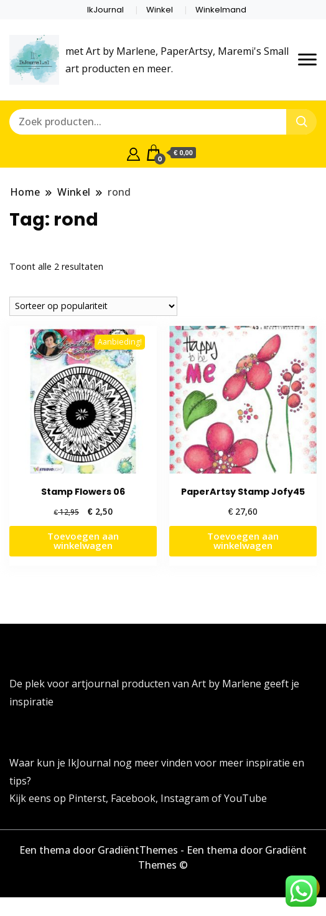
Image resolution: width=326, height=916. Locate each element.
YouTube (245, 798)
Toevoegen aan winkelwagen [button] (83, 540)
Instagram (186, 798)
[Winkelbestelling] (93, 306)
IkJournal (105, 10)
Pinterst (87, 798)
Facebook (133, 798)
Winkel (159, 10)
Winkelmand (220, 10)
